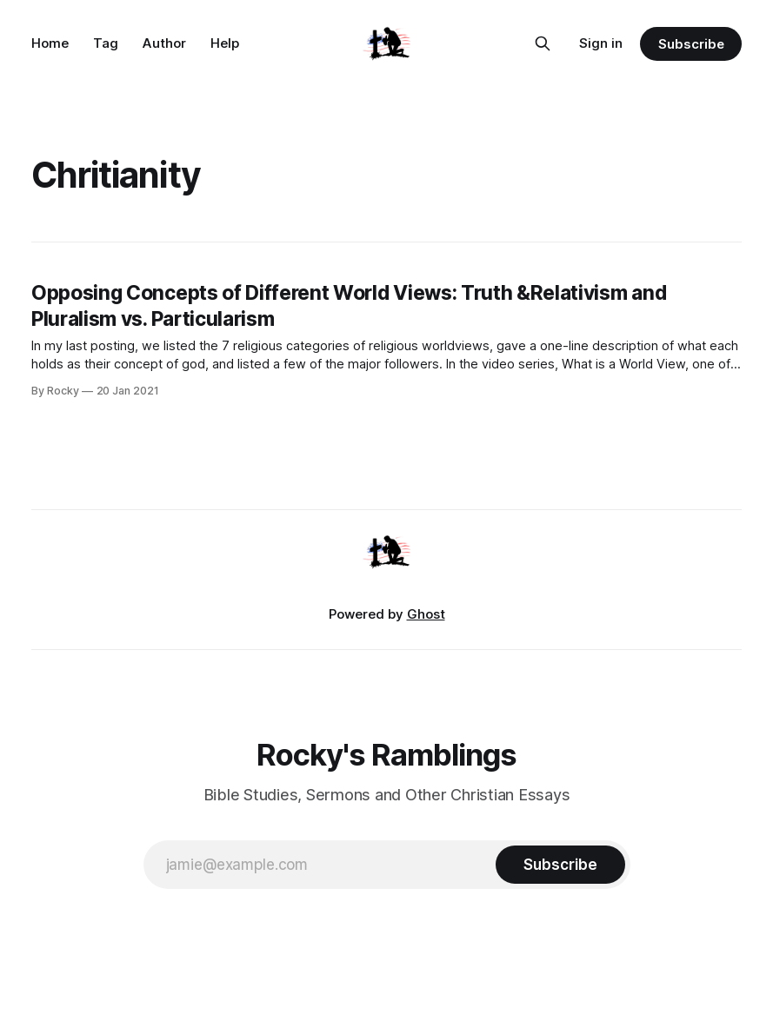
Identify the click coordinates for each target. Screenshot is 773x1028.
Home (50, 43)
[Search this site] (542, 43)
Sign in (601, 43)
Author (164, 43)
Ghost (426, 614)
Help (224, 43)
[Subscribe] (560, 865)
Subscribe (690, 44)
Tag (105, 43)
